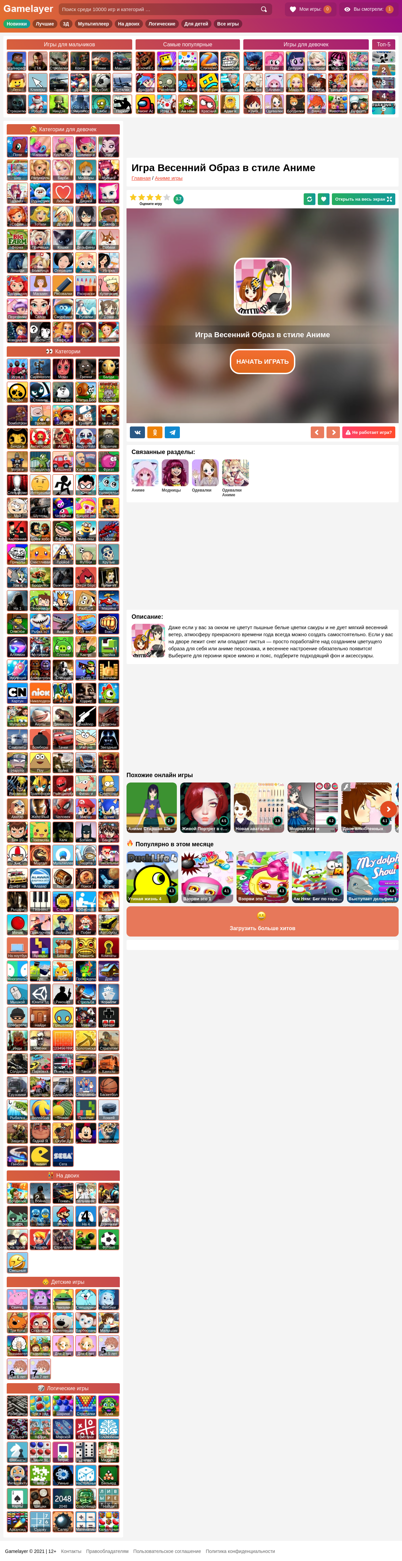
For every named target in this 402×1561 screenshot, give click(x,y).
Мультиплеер (93, 24)
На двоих (129, 24)
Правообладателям (107, 1551)
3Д (66, 24)
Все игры (228, 24)
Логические (162, 24)
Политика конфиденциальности (240, 1551)
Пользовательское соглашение (167, 1551)
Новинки (17, 24)
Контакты (71, 1551)
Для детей (196, 24)
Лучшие (45, 24)
